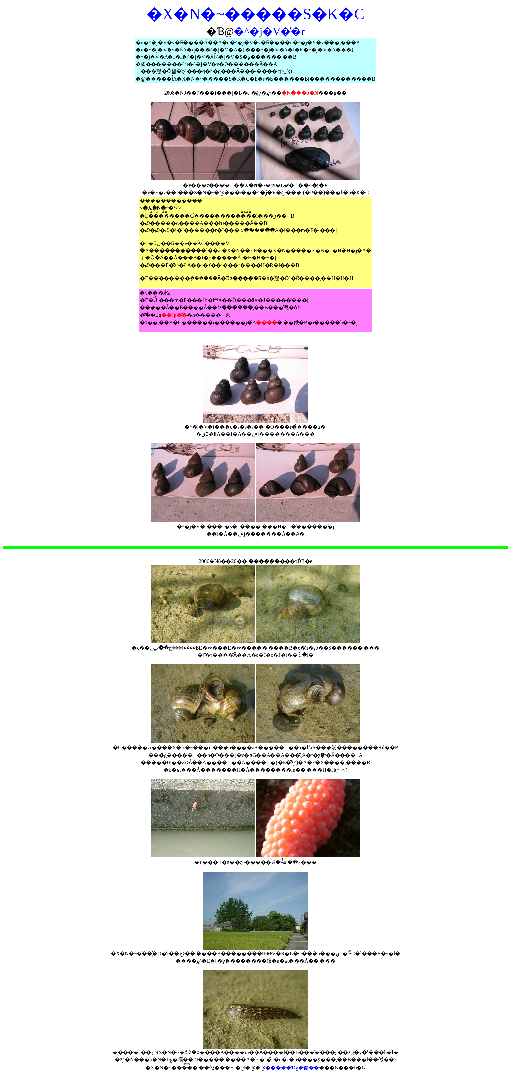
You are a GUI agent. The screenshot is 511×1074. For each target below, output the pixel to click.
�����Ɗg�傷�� (292, 1067)
